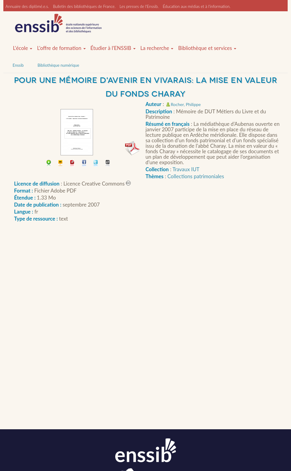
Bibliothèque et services (207, 48)
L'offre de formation (61, 48)
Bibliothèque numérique (58, 65)
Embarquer (108, 164)
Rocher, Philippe (186, 104)
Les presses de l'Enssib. (139, 6)
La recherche (156, 48)
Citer (60, 164)
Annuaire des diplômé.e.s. (27, 6)
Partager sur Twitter (96, 164)
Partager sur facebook (84, 164)
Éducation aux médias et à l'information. (196, 6)
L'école (23, 48)
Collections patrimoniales (196, 176)
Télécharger (49, 164)
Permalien (72, 164)
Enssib (18, 65)
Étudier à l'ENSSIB (113, 48)
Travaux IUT (185, 169)
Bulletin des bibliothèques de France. (84, 6)
